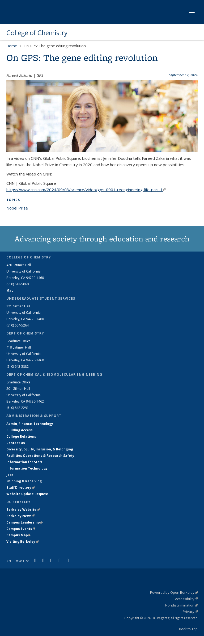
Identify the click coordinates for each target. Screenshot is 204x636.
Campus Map (18, 535)
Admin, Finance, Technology (29, 423)
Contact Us (15, 443)
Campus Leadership (24, 522)
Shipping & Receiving (24, 481)
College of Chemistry (36, 32)
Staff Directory (20, 487)
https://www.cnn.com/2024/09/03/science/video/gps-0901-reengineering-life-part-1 (86, 189)
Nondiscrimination (181, 605)
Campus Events (20, 528)
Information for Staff (24, 462)
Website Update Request (27, 494)
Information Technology (27, 468)
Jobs (10, 474)
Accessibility (186, 598)
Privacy (190, 611)
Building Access (19, 430)
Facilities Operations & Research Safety (40, 455)
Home (11, 45)
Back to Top (188, 628)
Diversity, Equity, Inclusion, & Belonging (39, 449)
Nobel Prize (17, 208)
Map (10, 290)
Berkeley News (20, 516)
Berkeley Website (23, 509)
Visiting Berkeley (22, 541)
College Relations (21, 436)
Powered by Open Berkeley (174, 592)
